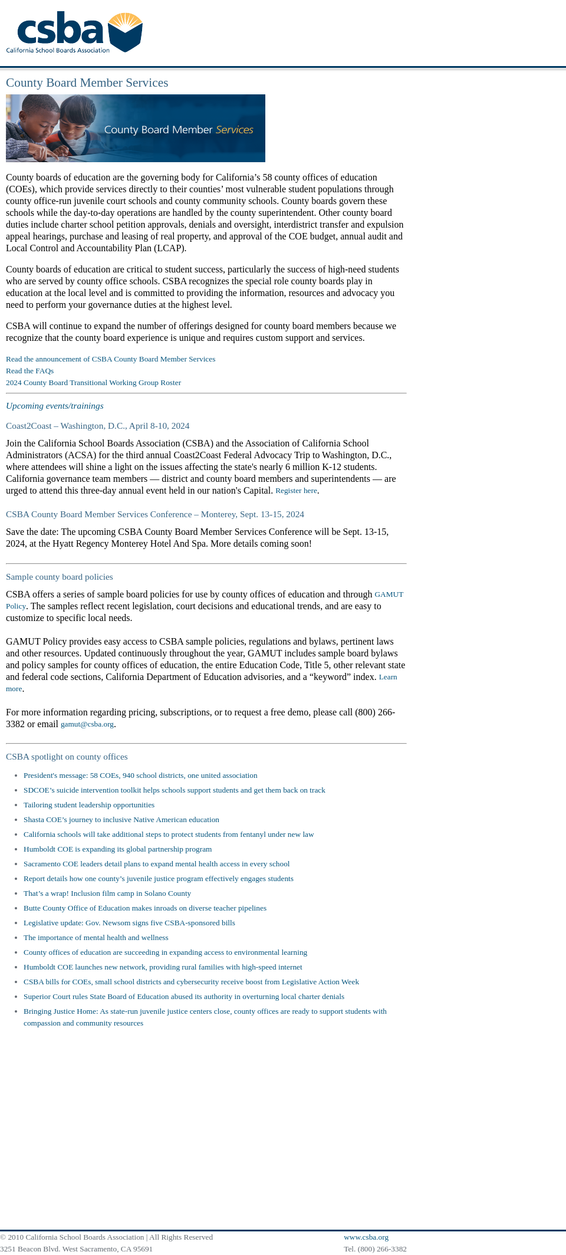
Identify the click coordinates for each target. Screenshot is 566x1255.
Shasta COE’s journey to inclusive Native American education (121, 819)
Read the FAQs (30, 370)
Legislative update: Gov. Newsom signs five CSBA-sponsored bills (129, 922)
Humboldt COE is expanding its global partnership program (118, 849)
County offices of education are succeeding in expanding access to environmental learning (165, 952)
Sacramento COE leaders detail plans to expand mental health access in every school (157, 863)
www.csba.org (366, 1237)
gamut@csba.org (87, 724)
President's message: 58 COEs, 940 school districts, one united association (141, 775)
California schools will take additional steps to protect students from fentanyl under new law (169, 834)
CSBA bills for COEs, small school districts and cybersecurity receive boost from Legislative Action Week (191, 981)
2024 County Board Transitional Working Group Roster (93, 382)
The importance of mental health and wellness (96, 937)
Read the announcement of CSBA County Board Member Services (110, 358)
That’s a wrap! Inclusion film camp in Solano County (107, 893)
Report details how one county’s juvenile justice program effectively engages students (159, 878)
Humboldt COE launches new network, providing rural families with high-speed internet (163, 966)
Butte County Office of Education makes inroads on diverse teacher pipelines (145, 908)
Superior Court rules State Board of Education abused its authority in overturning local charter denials (184, 996)
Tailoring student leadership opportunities (89, 804)
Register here (296, 490)
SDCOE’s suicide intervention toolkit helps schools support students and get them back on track (174, 790)
